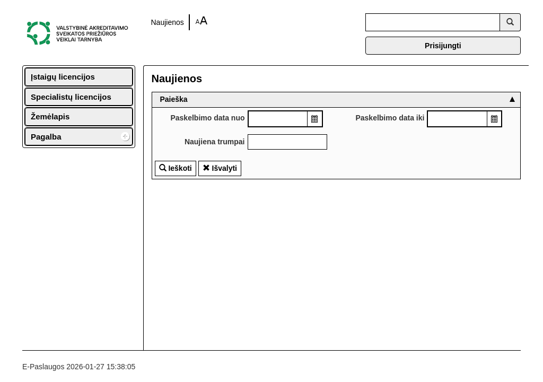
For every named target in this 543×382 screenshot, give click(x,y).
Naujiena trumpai (215, 141)
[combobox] (278, 118)
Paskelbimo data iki (389, 118)
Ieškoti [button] (175, 168)
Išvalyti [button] (220, 168)
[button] (314, 118)
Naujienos (167, 22)
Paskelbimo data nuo (207, 118)
